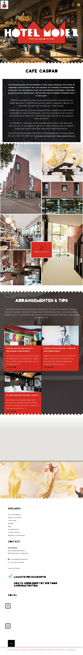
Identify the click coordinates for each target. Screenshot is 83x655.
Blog (9, 527)
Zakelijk (10, 524)
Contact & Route (14, 532)
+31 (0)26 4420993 (17, 563)
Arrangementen (13, 529)
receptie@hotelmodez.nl (19, 559)
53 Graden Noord (70, 650)
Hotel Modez (23, 650)
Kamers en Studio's (15, 518)
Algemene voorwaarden (16, 535)
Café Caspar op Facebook (44, 136)
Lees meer (10, 367)
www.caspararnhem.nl (66, 136)
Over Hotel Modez (14, 515)
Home (41, 39)
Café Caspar (12, 521)
